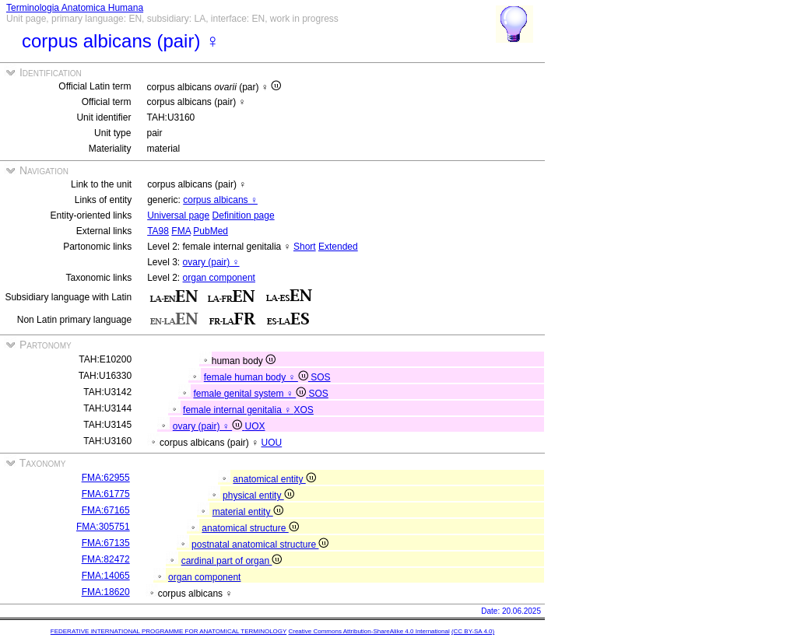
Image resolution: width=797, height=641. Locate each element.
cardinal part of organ (232, 560)
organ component (219, 277)
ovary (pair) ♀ (211, 262)
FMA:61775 (106, 494)
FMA (181, 231)
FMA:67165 (106, 510)
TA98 (158, 231)
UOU (272, 442)
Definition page (243, 215)
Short (304, 246)
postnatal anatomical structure (259, 544)
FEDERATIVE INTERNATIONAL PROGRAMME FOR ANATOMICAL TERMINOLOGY (168, 631)
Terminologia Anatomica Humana (74, 7)
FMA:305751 (103, 526)
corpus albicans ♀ (220, 199)
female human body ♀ (257, 377)
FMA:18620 (106, 592)
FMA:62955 (106, 477)
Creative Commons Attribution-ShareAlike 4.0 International (368, 631)
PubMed (210, 231)
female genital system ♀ (250, 393)
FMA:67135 (106, 543)
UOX (254, 426)
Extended (338, 246)
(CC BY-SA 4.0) (472, 631)
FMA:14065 (106, 575)
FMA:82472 (106, 559)
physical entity (258, 495)
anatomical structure (250, 528)
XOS (304, 410)
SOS (320, 377)
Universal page (178, 215)
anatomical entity (274, 479)
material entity (247, 511)
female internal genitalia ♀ (238, 410)
